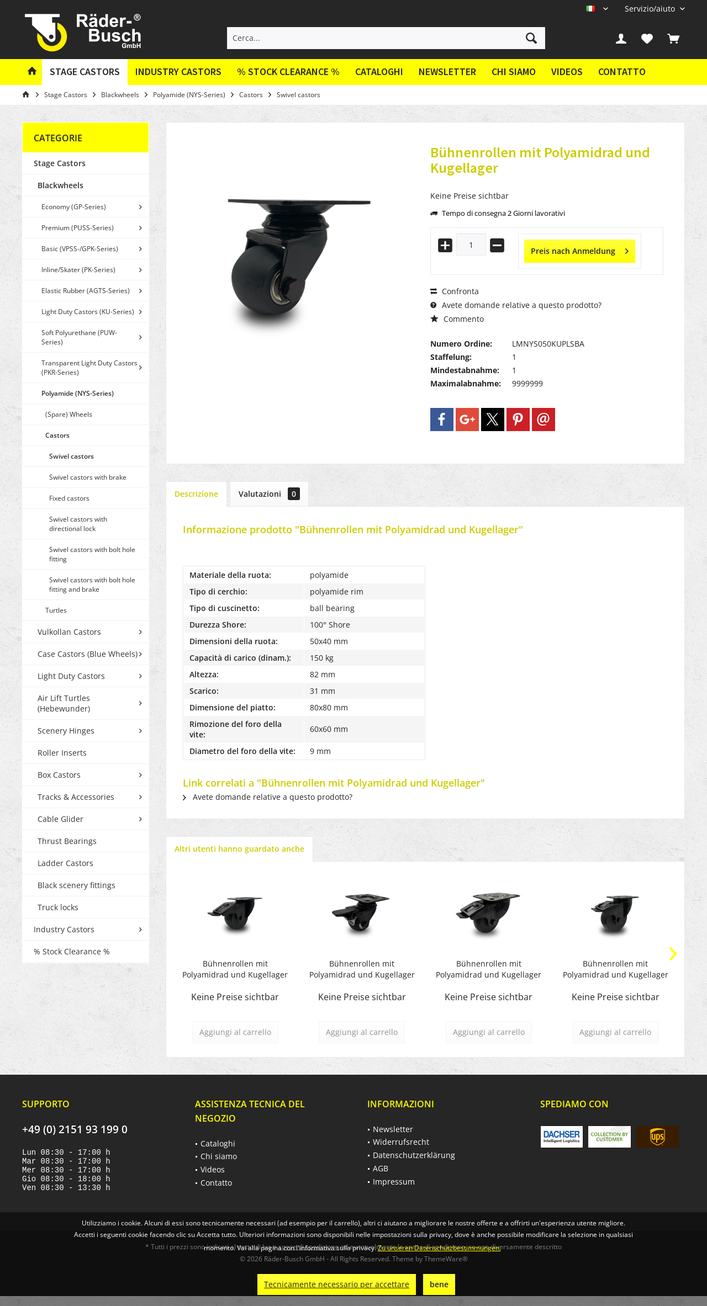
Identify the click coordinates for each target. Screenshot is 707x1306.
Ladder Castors (65, 863)
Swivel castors (71, 456)
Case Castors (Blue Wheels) (88, 654)
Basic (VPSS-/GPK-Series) (79, 248)
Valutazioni (269, 493)
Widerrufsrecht (401, 1142)
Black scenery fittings (76, 885)
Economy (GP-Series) (73, 206)
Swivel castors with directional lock (78, 523)
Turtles (56, 610)
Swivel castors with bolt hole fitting (92, 554)
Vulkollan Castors (69, 632)
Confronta (454, 291)
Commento (457, 319)
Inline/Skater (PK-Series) (78, 269)
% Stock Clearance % (72, 951)
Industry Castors (64, 929)
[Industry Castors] (178, 72)
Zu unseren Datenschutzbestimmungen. (439, 1247)
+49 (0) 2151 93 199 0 (75, 1129)
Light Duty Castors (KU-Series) (87, 311)
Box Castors (59, 774)
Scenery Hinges (66, 730)
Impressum (394, 1181)
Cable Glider (60, 819)
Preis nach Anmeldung (580, 249)
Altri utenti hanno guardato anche (239, 848)
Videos (567, 71)
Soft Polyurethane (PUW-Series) (79, 337)
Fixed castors (69, 498)
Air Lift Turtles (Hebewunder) (64, 703)
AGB (380, 1168)
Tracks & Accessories (76, 797)
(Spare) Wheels (68, 414)
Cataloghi (379, 71)
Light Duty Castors (71, 676)
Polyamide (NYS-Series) (77, 393)
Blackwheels (60, 185)
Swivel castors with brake (87, 477)
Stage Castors (60, 163)
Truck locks (58, 907)
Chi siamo (514, 71)
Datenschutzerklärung (414, 1155)
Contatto (622, 71)
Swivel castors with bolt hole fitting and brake (92, 584)
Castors (57, 435)
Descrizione (196, 494)
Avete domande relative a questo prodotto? (516, 305)
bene (439, 1284)
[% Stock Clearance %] (288, 72)
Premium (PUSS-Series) (77, 227)
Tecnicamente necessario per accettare (336, 1284)
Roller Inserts (62, 752)
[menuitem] (650, 8)
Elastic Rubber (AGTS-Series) (85, 290)
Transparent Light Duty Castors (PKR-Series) (89, 367)
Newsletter (447, 71)
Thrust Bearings (67, 841)
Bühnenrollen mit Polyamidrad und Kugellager (235, 969)
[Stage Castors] (85, 72)
